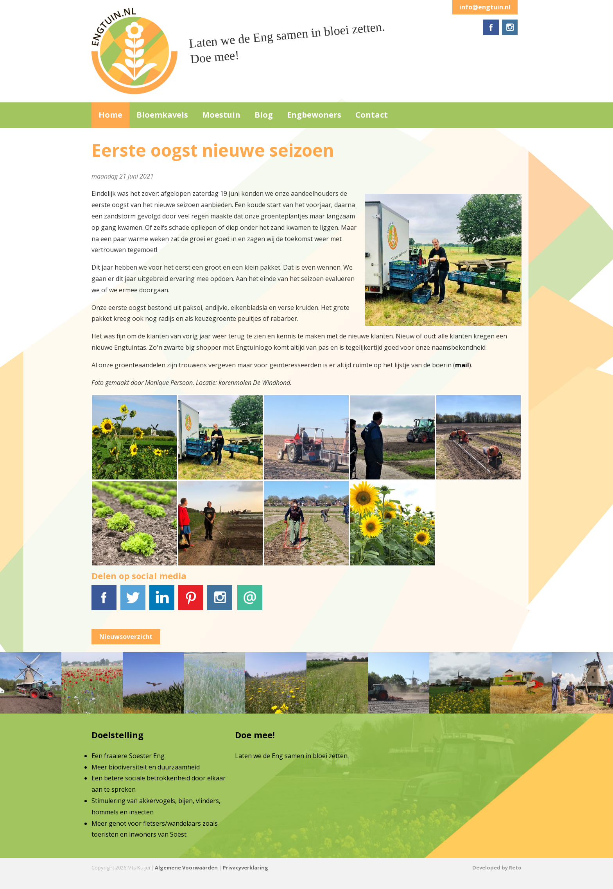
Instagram (220, 602)
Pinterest (190, 602)
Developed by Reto (497, 867)
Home (110, 114)
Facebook (104, 602)
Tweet (132, 602)
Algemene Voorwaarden (186, 867)
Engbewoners (314, 114)
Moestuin (221, 114)
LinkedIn (161, 602)
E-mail (249, 602)
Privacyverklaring (245, 867)
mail (462, 365)
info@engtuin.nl (485, 7)
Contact (371, 114)
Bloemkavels (162, 114)
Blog (264, 114)
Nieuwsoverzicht (125, 636)
